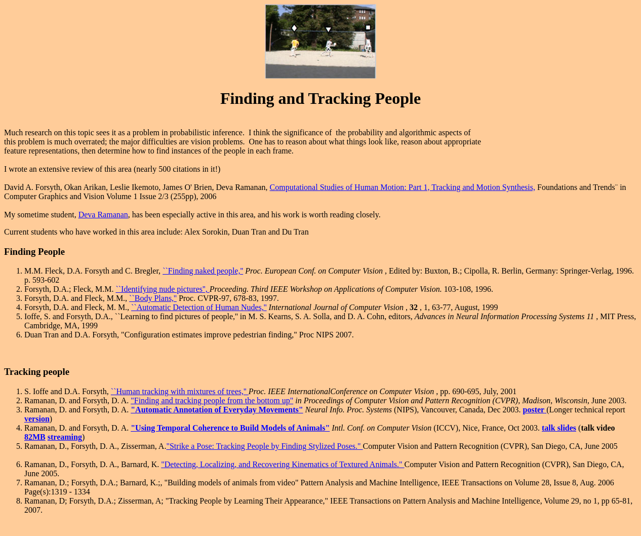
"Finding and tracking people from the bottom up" (212, 400)
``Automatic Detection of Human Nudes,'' (198, 307)
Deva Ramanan (103, 214)
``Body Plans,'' (153, 298)
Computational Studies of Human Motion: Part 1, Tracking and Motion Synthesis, (402, 187)
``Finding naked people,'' (203, 270)
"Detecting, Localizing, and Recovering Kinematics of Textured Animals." (282, 464)
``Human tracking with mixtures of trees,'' (180, 391)
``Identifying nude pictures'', (162, 289)
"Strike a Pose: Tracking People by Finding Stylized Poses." (264, 446)
